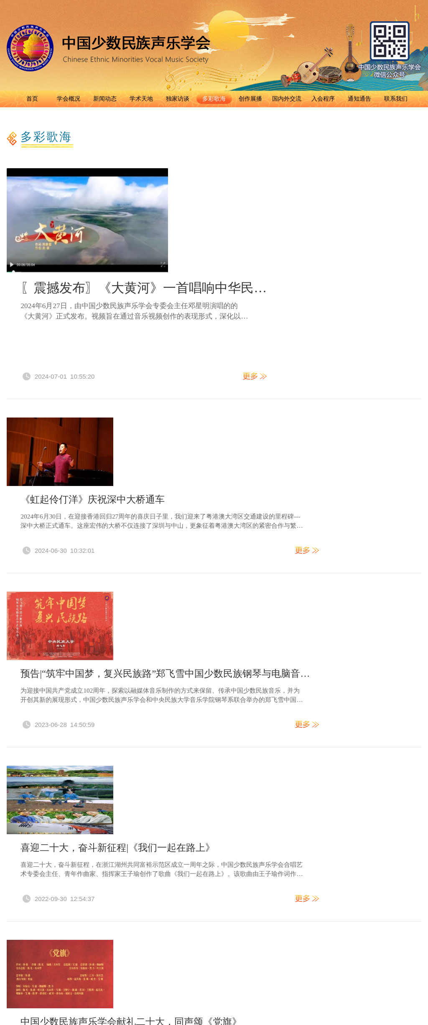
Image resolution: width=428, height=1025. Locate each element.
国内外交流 (286, 98)
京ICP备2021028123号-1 (300, 903)
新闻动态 (105, 98)
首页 (32, 98)
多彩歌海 (214, 98)
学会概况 (68, 98)
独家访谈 (177, 98)
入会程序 (323, 98)
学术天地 (141, 98)
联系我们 (396, 98)
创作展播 (250, 98)
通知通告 (359, 98)
